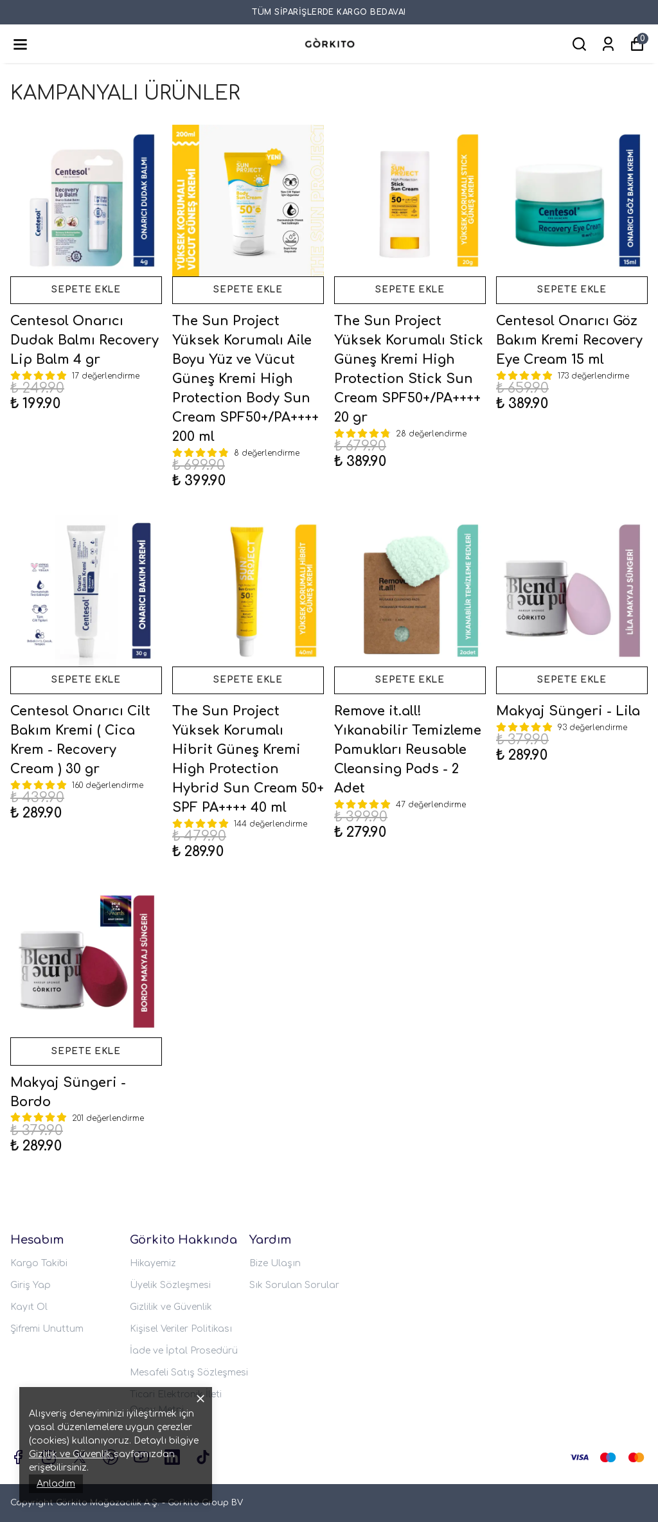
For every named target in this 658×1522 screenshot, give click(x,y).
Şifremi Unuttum (47, 1329)
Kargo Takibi (38, 1263)
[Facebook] (18, 1457)
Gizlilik (43, 1454)
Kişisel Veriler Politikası (181, 1329)
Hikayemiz (153, 1263)
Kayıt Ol (29, 1307)
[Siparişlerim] (608, 44)
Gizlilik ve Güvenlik (171, 1307)
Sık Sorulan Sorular (294, 1285)
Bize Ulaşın (275, 1263)
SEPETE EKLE (86, 291)
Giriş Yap (30, 1285)
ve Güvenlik (84, 1454)
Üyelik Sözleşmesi (170, 1285)
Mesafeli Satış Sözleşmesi (189, 1372)
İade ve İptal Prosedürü (184, 1351)
